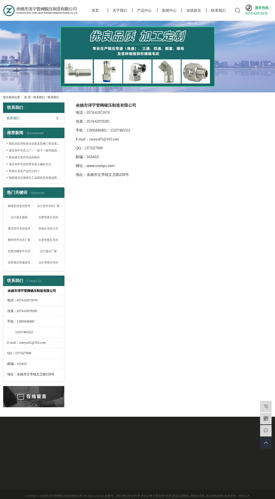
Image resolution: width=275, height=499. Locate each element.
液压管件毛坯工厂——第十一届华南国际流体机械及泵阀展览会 (35, 150)
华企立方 (244, 495)
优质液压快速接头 (19, 262)
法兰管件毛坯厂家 (48, 206)
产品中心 (144, 10)
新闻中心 (169, 10)
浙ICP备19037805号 (128, 495)
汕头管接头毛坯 (48, 262)
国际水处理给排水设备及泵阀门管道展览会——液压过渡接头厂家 (35, 143)
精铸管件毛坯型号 (19, 206)
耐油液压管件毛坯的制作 (24, 157)
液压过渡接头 (181, 495)
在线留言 (194, 10)
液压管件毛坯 (163, 495)
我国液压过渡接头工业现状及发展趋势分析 (35, 177)
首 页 (27, 97)
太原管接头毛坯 (48, 239)
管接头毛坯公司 (48, 228)
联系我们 (218, 10)
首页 (95, 10)
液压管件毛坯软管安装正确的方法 (30, 164)
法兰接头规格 (19, 217)
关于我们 (120, 10)
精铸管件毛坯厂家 (19, 239)
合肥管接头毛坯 (48, 217)
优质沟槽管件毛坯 (19, 251)
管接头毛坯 (197, 495)
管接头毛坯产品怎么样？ (24, 171)
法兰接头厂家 (48, 251)
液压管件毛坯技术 (19, 228)
